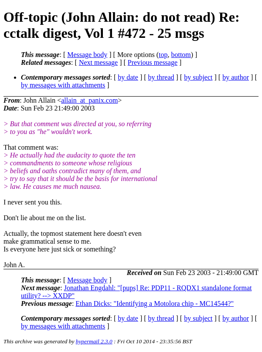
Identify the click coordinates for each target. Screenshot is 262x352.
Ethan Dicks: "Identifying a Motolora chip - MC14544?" (154, 303)
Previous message (152, 62)
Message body (87, 54)
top (163, 54)
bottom (181, 54)
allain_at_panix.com (89, 100)
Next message (98, 62)
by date (128, 77)
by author (235, 77)
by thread (161, 77)
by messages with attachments (63, 85)
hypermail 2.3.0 (94, 341)
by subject (198, 77)
